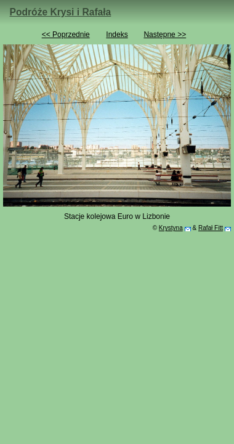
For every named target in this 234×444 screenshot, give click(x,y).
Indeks (116, 34)
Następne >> (164, 34)
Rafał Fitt (210, 227)
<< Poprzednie (66, 34)
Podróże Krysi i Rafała (60, 12)
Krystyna (171, 227)
